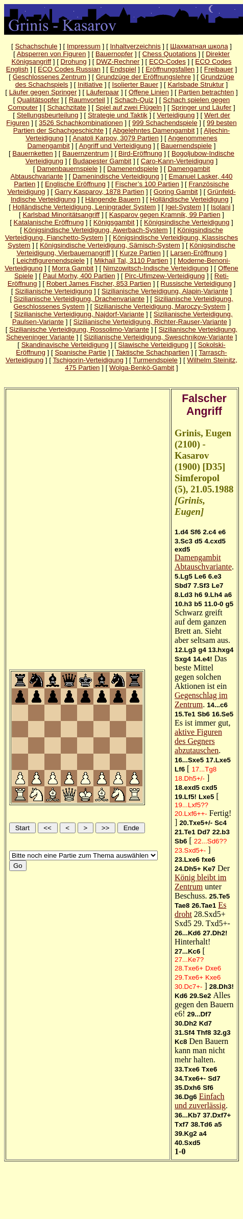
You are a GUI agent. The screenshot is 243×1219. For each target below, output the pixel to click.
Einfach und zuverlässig (200, 1101)
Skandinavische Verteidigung (65, 345)
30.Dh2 (186, 1023)
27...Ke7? (189, 959)
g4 (202, 650)
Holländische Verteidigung (189, 199)
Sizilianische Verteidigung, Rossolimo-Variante (79, 329)
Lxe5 (206, 797)
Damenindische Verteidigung (115, 176)
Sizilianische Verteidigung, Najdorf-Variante (79, 314)
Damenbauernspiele (67, 168)
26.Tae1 (203, 905)
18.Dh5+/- (190, 778)
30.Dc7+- (188, 986)
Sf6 (195, 532)
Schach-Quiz (133, 100)
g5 (230, 604)
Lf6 (180, 769)
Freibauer (218, 69)
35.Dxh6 (188, 1087)
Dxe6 (213, 968)
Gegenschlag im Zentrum (201, 700)
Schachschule (36, 46)
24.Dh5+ (188, 869)
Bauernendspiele (186, 146)
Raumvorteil (87, 100)
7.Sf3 (201, 585)
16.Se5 (222, 714)
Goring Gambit (176, 191)
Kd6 (181, 996)
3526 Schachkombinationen (81, 123)
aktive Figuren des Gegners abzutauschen (198, 741)
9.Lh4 (213, 595)
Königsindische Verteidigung (186, 222)
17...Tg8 (203, 769)
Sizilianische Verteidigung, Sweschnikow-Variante (158, 337)
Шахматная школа (199, 46)
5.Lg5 (183, 576)
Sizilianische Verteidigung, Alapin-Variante (165, 291)
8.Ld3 (183, 595)
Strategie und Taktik (118, 115)
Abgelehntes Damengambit (154, 130)
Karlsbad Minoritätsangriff (61, 214)
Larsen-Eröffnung (196, 253)
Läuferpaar (102, 92)
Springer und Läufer (201, 107)
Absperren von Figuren (51, 54)
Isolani (221, 207)
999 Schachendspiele (164, 123)
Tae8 (182, 905)
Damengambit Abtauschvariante (203, 562)
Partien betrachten (206, 92)
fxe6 (208, 859)
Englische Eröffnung (75, 184)
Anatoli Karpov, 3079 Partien (115, 138)
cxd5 (209, 787)
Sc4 (220, 823)
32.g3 (221, 1032)
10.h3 (183, 604)
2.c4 (209, 532)
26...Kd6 (188, 933)
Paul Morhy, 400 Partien (79, 276)
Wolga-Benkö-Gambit (141, 367)
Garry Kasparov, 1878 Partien (99, 191)
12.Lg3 (185, 650)
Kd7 (205, 1023)
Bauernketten (32, 153)
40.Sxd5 (187, 1143)
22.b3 (221, 832)
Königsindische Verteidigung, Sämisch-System (110, 245)
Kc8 (181, 1042)
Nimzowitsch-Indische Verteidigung (156, 268)
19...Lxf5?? (191, 805)
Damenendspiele (132, 168)
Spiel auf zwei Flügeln (128, 107)
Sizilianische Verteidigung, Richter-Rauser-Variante (150, 322)
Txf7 (181, 1124)
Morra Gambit (72, 268)
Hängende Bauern (112, 199)
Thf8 (204, 1032)
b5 (198, 604)
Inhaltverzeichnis (135, 46)
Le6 (200, 576)
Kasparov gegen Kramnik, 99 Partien (165, 214)
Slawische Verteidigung (153, 345)
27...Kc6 (187, 951)
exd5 (182, 549)
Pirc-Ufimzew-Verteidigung (165, 276)
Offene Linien (149, 92)
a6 (228, 595)
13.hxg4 (221, 650)
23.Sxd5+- (190, 850)
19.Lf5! (186, 797)
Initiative (90, 84)
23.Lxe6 (187, 859)
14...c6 (217, 705)
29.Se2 (200, 996)
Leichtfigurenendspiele (51, 260)
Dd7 (204, 832)
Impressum (84, 46)
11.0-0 (214, 604)
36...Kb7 (188, 1115)
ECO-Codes (167, 61)
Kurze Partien (140, 253)
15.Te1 (185, 714)
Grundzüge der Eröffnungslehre (143, 77)
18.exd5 (187, 787)
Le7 (218, 585)
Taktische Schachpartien (152, 352)
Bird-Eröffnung (140, 153)
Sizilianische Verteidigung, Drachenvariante (79, 299)
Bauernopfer (114, 54)
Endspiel (123, 69)
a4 (203, 1133)
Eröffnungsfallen (170, 69)
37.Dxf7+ (217, 1115)
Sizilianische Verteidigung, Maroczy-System (160, 306)
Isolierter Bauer (135, 84)
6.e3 (215, 576)
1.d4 (181, 532)
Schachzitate (66, 107)
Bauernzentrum (85, 153)
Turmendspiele (155, 360)
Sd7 (214, 1078)
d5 (199, 541)
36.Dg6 (186, 1097)
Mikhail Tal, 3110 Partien (131, 260)
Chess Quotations (169, 54)
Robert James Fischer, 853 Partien (98, 283)
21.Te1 (185, 832)
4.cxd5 (215, 541)
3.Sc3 (183, 541)
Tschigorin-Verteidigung (88, 360)
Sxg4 (183, 659)
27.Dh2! (215, 933)
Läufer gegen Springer (43, 92)
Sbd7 (183, 585)
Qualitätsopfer (38, 100)
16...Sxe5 (189, 760)
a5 (218, 1124)
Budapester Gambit (101, 161)
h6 (199, 595)
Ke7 (209, 869)
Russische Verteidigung (196, 283)
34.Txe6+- (190, 1078)
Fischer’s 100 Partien (147, 184)
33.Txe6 (187, 1069)
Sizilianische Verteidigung (53, 291)
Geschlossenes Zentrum (49, 77)
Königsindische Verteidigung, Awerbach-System (96, 230)
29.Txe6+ (189, 977)
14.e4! (202, 659)
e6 (222, 532)
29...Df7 (199, 1014)
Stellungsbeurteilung (48, 115)
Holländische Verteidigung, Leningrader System (84, 207)
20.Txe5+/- (195, 823)
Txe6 (209, 1069)
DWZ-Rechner (117, 61)
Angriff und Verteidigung (115, 146)
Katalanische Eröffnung (49, 222)
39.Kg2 (186, 1133)
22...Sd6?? (210, 841)
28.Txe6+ (189, 968)
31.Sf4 (185, 1032)
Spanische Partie (80, 352)
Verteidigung (176, 115)
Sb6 (204, 714)
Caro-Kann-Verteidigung (177, 161)
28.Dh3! (221, 986)
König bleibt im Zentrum (200, 882)
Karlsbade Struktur (195, 84)
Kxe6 (213, 977)
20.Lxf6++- (191, 813)
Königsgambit (114, 222)
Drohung (74, 61)
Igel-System (183, 207)
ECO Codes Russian (69, 69)
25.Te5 (219, 896)
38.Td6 (201, 1124)
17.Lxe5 (218, 760)
